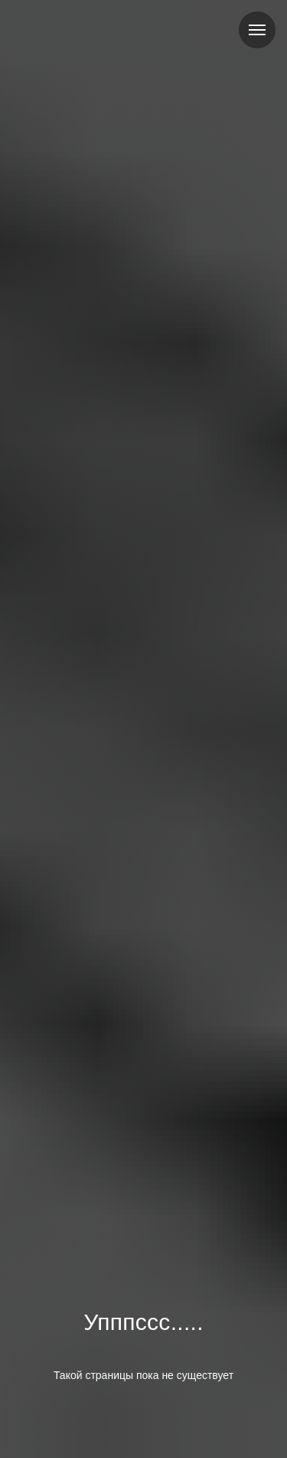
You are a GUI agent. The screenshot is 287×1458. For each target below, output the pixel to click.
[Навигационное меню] (257, 30)
